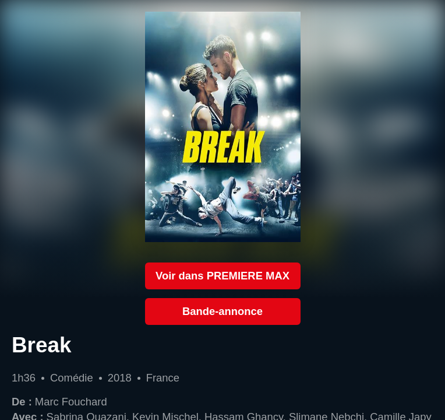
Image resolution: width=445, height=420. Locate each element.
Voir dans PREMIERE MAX (222, 276)
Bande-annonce (222, 311)
